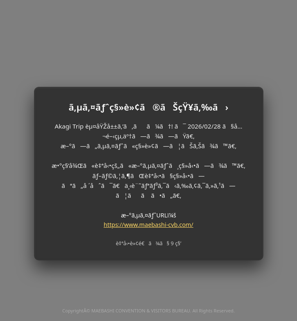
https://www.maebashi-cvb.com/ (148, 224)
